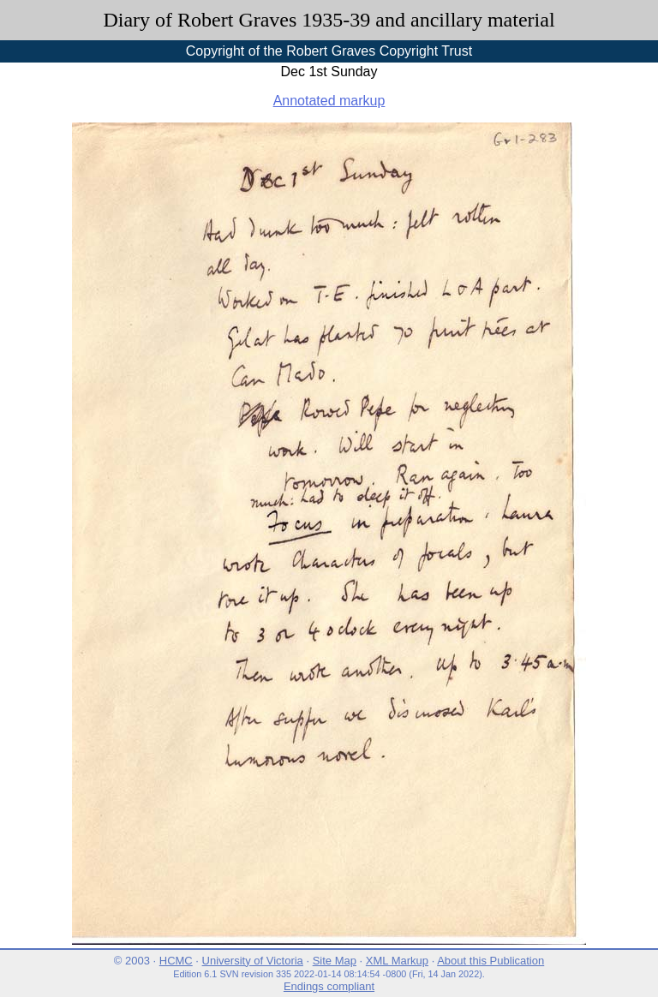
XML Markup (397, 960)
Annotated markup (329, 100)
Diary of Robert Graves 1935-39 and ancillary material (328, 20)
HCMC (176, 960)
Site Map (334, 960)
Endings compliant (329, 986)
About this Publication (490, 960)
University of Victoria (252, 960)
